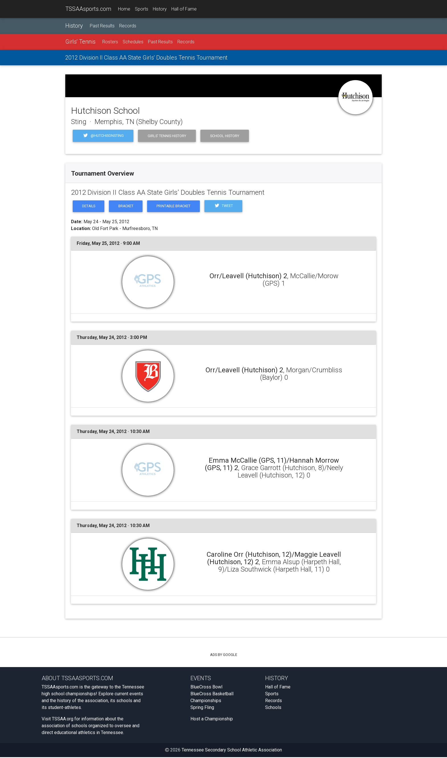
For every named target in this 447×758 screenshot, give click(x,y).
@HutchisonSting (103, 136)
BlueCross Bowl (206, 687)
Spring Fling (202, 708)
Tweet (228, 206)
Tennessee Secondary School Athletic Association (232, 750)
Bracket (128, 206)
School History (224, 136)
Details (89, 206)
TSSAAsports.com (88, 8)
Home (124, 9)
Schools (273, 708)
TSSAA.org (62, 719)
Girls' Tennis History (167, 136)
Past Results (102, 26)
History (160, 9)
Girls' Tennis (80, 41)
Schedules (133, 42)
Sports (141, 9)
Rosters (110, 42)
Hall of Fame (184, 9)
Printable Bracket (177, 206)
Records (127, 26)
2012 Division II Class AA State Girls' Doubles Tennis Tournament (146, 57)
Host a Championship (211, 719)
